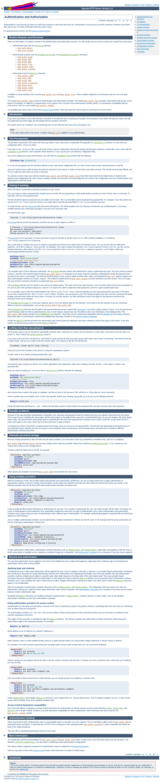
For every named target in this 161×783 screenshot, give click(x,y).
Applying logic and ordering (21, 568)
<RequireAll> (74, 550)
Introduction (141, 22)
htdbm (119, 314)
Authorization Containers (88, 552)
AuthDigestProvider (69, 55)
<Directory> (99, 143)
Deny (121, 708)
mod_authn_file (25, 65)
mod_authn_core (49, 95)
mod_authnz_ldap (25, 67)
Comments (141, 52)
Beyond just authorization (146, 43)
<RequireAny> (91, 550)
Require (34, 73)
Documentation (28, 12)
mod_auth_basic (25, 48)
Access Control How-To (41, 31)
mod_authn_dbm (24, 62)
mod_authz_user (25, 90)
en (116, 21)
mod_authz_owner (25, 88)
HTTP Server (16, 12)
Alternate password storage (147, 38)
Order (109, 708)
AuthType (39, 46)
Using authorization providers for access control (31, 603)
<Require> (40, 698)
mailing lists (23, 769)
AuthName (15, 285)
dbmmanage (108, 314)
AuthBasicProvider (47, 55)
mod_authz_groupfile (28, 83)
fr (120, 21)
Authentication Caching (145, 46)
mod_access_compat (45, 106)
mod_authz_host (25, 85)
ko (127, 21)
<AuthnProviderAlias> (25, 742)
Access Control (48, 110)
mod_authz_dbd (24, 78)
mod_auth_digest (25, 51)
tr (131, 21)
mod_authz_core (68, 95)
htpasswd (32, 206)
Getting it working (143, 27)
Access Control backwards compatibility (27, 705)
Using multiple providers (145, 40)
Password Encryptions (80, 746)
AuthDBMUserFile (46, 314)
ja (123, 21)
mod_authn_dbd (24, 60)
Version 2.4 (39, 12)
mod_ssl (55, 133)
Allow (115, 708)
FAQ (142, 5)
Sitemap (156, 5)
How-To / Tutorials (52, 12)
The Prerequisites (143, 24)
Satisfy (11, 711)
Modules (128, 5)
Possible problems (143, 35)
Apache (6, 12)
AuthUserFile (17, 310)
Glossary (148, 5)
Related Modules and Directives (26, 37)
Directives (135, 5)
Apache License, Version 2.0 (28, 779)
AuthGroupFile (36, 335)
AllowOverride (14, 152)
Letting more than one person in (26, 328)
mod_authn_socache (27, 69)
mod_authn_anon (25, 57)
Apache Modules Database (86, 316)
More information (143, 49)
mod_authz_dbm (24, 81)
